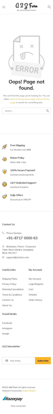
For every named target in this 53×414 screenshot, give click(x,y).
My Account (35, 278)
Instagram (7, 328)
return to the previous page (22, 99)
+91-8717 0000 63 (22, 238)
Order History (35, 299)
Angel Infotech (29, 390)
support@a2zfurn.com (17, 257)
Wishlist (33, 294)
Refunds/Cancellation (13, 289)
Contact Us (8, 299)
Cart (31, 289)
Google (5, 333)
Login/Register (36, 284)
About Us (7, 305)
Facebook (7, 322)
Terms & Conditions (12, 294)
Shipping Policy (9, 278)
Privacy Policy (9, 284)
